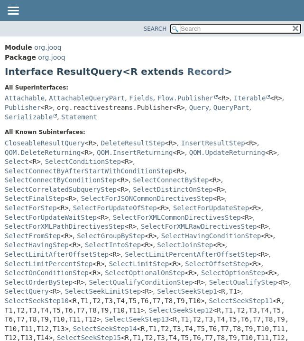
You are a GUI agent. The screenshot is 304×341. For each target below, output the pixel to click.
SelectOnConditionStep (47, 273)
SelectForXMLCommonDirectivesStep (177, 217)
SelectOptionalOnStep (145, 273)
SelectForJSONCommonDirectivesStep (147, 198)
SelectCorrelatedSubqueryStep (61, 189)
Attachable (25, 98)
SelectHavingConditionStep (211, 236)
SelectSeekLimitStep (103, 291)
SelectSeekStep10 (37, 301)
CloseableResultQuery (45, 143)
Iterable (250, 98)
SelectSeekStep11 (241, 301)
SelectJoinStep (185, 245)
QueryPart (231, 107)
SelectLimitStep (139, 264)
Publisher (23, 107)
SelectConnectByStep (171, 180)
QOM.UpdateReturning (227, 152)
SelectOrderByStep (39, 282)
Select (17, 161)
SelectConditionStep (83, 161)
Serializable (29, 117)
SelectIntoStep (113, 245)
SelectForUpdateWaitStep (51, 217)
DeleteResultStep (133, 143)
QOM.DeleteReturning (43, 152)
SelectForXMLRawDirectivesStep (199, 226)
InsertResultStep (213, 143)
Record (205, 71)
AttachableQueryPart (87, 98)
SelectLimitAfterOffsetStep (57, 254)
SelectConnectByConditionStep (61, 180)
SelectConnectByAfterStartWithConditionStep (89, 171)
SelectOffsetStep (217, 264)
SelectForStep (31, 208)
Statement (79, 117)
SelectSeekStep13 (137, 319)
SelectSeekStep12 (181, 310)
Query (199, 107)
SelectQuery (27, 291)
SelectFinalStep (34, 198)
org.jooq (47, 47)
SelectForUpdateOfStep (115, 208)
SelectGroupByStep (111, 236)
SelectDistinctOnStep (173, 189)
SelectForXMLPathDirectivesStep (65, 226)
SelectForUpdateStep (211, 208)
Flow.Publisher (185, 98)
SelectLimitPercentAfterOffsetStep (191, 254)
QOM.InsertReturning (135, 152)
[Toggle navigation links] (13, 11)
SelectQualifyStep (243, 282)
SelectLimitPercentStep (48, 264)
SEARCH (155, 29)
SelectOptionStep (233, 273)
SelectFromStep (33, 236)
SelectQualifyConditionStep (141, 282)
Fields (141, 98)
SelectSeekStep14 (105, 328)
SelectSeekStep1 (187, 291)
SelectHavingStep (37, 245)
